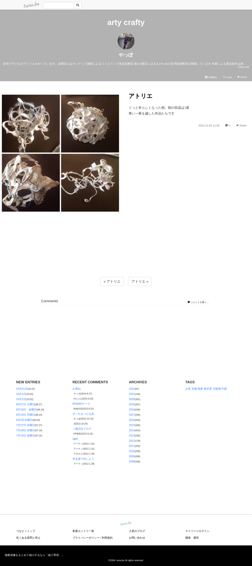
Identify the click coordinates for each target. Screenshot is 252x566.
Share (242, 77)
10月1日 (21, 393)
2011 (132, 445)
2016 (132, 419)
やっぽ (126, 54)
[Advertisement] (126, 253)
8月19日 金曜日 (26, 409)
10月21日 (22, 388)
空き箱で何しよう (83, 458)
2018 (132, 409)
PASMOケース (81, 403)
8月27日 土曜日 (25, 404)
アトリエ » (139, 281)
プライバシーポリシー (85, 537)
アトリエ (141, 96)
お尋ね (76, 388)
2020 (132, 399)
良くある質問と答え (28, 537)
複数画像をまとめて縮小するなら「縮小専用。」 (34, 555)
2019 (132, 404)
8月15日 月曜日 (25, 414)
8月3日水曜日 (24, 419)
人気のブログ (137, 531)
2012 (132, 440)
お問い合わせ (137, 537)
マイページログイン (197, 531)
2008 (132, 461)
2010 (132, 451)
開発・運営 (192, 537)
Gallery (211, 77)
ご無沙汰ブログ (81, 428)
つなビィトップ (25, 531)
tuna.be (126, 523)
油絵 (75, 438)
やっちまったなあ (83, 413)
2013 (132, 435)
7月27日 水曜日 (25, 425)
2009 (132, 456)
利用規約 (107, 537)
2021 (132, 393)
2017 (132, 414)
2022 (132, 388)
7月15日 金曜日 (25, 435)
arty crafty (126, 22)
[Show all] (243, 66)
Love (227, 77)
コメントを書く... (198, 302)
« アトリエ (112, 281)
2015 (132, 425)
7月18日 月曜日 (25, 430)
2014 (132, 430)
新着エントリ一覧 (83, 531)
